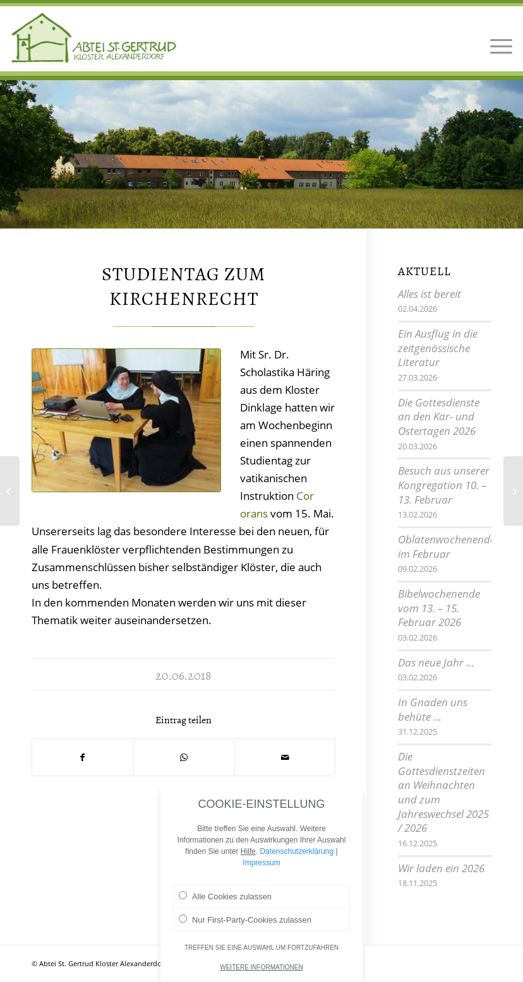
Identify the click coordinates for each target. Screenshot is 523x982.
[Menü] (498, 37)
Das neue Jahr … (436, 662)
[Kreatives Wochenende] (513, 491)
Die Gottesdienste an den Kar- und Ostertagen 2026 (438, 416)
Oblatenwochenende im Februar (446, 546)
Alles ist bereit (429, 294)
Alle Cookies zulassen (225, 897)
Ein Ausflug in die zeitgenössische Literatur (438, 347)
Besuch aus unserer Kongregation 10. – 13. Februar (444, 484)
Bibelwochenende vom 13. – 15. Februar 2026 (439, 607)
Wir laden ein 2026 (441, 868)
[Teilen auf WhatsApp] (184, 757)
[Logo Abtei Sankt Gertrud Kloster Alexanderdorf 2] (94, 37)
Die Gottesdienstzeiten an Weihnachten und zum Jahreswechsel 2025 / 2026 (443, 792)
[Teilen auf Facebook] (82, 757)
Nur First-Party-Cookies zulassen (245, 920)
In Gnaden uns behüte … (432, 709)
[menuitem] (498, 37)
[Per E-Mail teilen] (285, 757)
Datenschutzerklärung (297, 852)
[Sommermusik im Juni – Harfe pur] (10, 491)
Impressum (261, 863)
